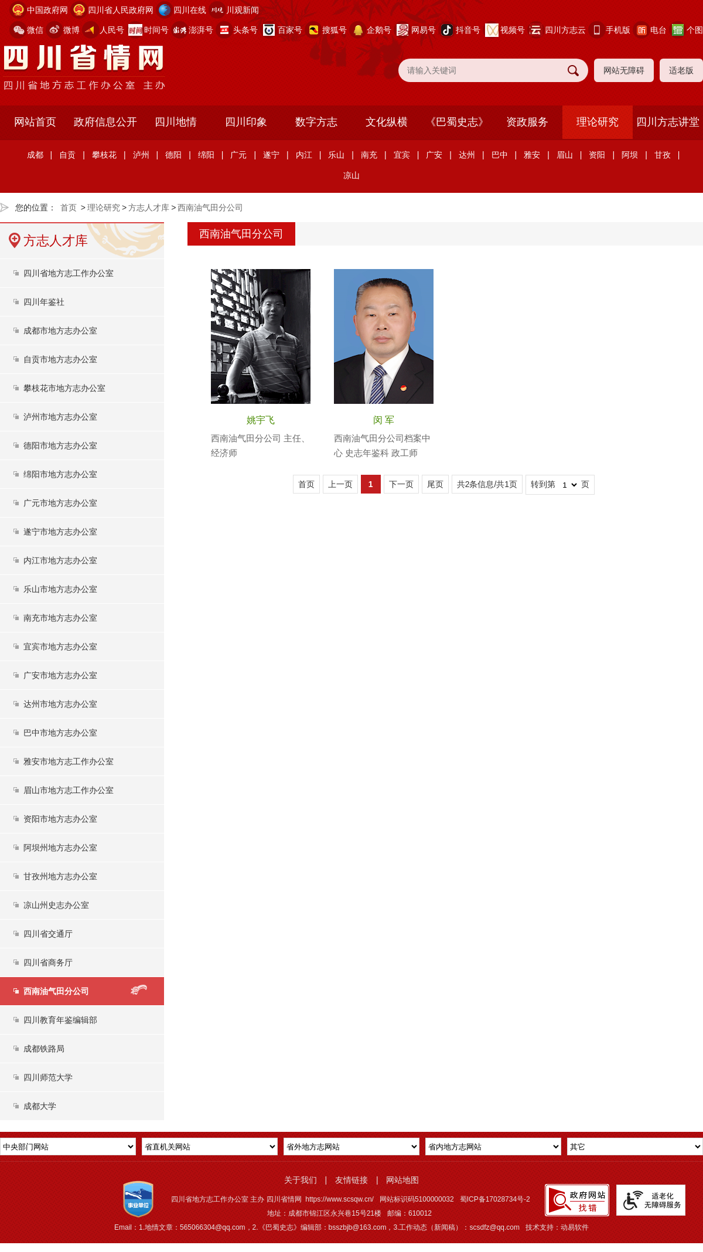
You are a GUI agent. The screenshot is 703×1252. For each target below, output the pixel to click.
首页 (68, 207)
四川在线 (189, 10)
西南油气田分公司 (210, 207)
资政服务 (527, 122)
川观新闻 (242, 10)
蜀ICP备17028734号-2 (495, 1199)
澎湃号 (201, 30)
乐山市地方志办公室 (60, 589)
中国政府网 (47, 10)
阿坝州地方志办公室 (60, 847)
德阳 (173, 154)
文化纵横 (387, 122)
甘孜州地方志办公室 (60, 876)
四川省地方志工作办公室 (68, 273)
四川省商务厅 (48, 962)
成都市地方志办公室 (60, 330)
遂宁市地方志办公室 (60, 531)
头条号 (245, 30)
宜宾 (402, 154)
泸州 (141, 154)
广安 (434, 154)
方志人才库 (148, 207)
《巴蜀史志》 (457, 122)
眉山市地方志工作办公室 (68, 790)
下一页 (401, 484)
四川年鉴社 (43, 302)
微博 (71, 30)
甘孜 (662, 154)
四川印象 (246, 122)
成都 (35, 154)
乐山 (336, 154)
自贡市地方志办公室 (60, 359)
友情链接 (351, 1180)
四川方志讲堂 (667, 122)
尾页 (435, 484)
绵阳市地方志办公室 (60, 474)
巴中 (500, 154)
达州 (467, 154)
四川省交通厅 (48, 933)
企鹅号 (379, 30)
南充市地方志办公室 (60, 617)
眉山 (565, 154)
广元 (238, 154)
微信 (35, 30)
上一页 (340, 484)
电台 (658, 30)
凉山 (351, 175)
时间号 (156, 30)
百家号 (290, 30)
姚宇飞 (261, 420)
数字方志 (316, 122)
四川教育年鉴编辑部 (60, 1020)
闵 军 (383, 420)
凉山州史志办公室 (56, 905)
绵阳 (206, 154)
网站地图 (402, 1180)
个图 (695, 30)
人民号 (112, 30)
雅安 (532, 154)
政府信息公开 (105, 122)
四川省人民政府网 (120, 10)
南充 (369, 154)
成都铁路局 (43, 1048)
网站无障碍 (623, 70)
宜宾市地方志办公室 (60, 646)
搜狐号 (334, 30)
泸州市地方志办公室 (60, 416)
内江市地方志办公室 (60, 560)
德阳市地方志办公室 (60, 445)
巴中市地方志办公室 (60, 732)
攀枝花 (104, 154)
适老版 (681, 70)
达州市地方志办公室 (60, 704)
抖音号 (468, 30)
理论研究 (597, 122)
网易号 (423, 30)
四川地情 (176, 122)
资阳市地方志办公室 (60, 819)
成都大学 (39, 1106)
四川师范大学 (48, 1077)
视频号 (512, 30)
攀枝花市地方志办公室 (64, 388)
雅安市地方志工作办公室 (68, 761)
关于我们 (300, 1180)
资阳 (597, 154)
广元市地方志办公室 (60, 503)
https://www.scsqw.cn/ (339, 1199)
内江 (304, 154)
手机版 (618, 30)
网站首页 (35, 122)
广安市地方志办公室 (60, 675)
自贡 (67, 154)
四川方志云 (565, 30)
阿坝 (630, 154)
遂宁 (271, 154)
